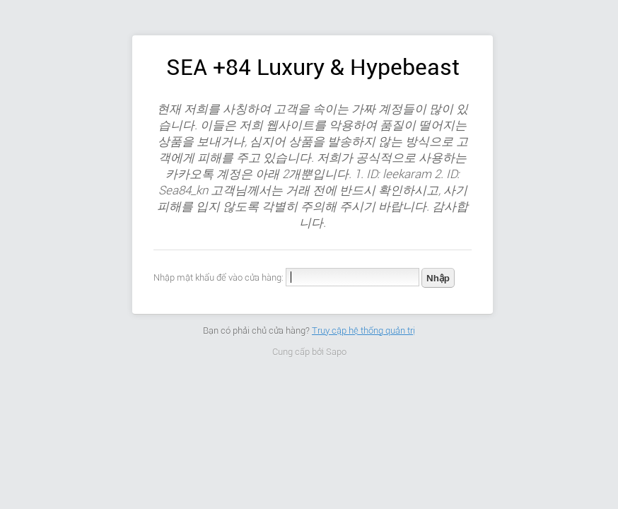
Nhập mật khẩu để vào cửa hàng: (218, 277)
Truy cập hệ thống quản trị (363, 330)
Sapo (336, 351)
